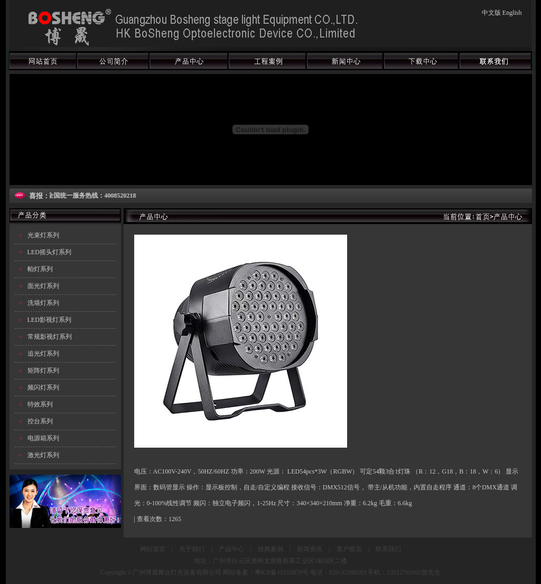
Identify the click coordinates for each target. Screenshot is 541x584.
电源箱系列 (43, 438)
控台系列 (40, 421)
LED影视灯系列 (49, 319)
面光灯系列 (43, 286)
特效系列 (40, 404)
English (512, 12)
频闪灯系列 (43, 387)
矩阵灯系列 (43, 370)
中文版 (491, 12)
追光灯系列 (43, 353)
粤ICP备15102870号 (282, 572)
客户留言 (349, 549)
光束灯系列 (43, 235)
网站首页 (152, 549)
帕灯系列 (40, 269)
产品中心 (231, 549)
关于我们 (191, 549)
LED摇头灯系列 (49, 252)
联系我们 (388, 549)
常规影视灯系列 (49, 336)
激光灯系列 (43, 455)
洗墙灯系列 (43, 303)
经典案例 (270, 549)
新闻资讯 (309, 549)
